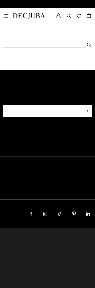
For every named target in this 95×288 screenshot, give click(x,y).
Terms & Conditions (77, 238)
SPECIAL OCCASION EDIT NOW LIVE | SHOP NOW (47, 4)
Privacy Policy (47, 238)
